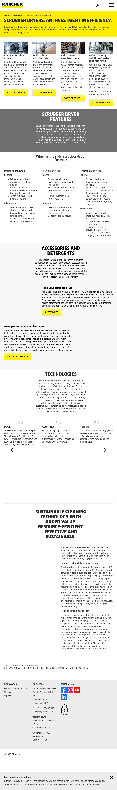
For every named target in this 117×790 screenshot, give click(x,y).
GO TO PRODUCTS (16, 93)
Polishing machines (100, 95)
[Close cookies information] (111, 777)
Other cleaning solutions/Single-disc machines (99, 58)
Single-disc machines (101, 92)
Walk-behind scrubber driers (41, 57)
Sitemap (7, 692)
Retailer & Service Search (15, 689)
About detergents (17, 357)
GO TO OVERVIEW (101, 103)
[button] (11, 450)
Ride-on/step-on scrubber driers (70, 57)
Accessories (51, 312)
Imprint (7, 696)
